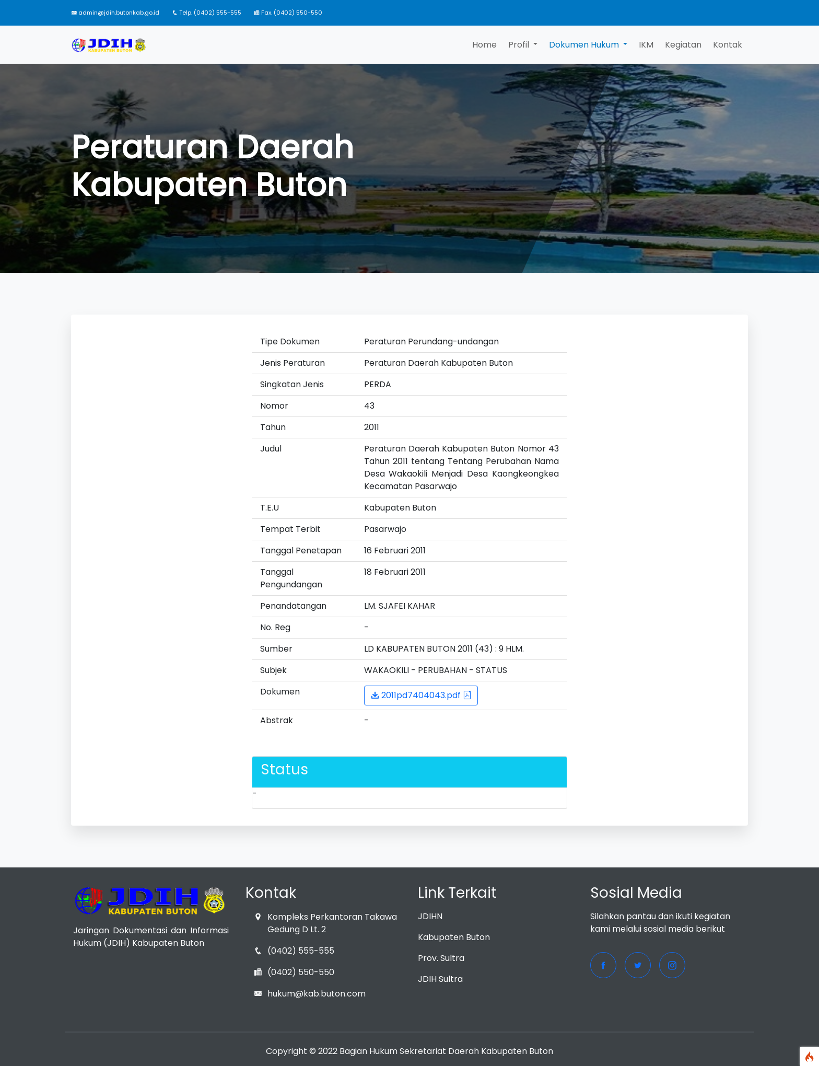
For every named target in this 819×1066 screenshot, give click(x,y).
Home (484, 45)
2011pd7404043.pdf (421, 695)
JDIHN (430, 916)
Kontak (727, 45)
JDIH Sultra (440, 979)
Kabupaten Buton (454, 937)
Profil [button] (519, 45)
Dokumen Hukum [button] (585, 45)
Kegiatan (683, 45)
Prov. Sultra (441, 958)
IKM (646, 45)
